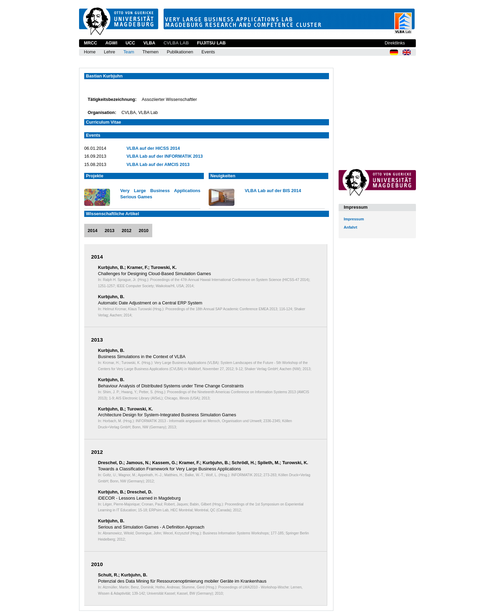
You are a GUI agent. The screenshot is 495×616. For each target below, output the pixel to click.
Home (90, 51)
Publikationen (180, 51)
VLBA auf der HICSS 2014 (153, 148)
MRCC (90, 42)
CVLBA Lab (176, 42)
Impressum (354, 219)
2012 (126, 230)
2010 (143, 230)
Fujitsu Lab (211, 42)
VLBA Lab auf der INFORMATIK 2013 (164, 156)
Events (208, 51)
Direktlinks (395, 42)
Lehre (109, 51)
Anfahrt (350, 227)
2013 (109, 230)
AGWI (111, 42)
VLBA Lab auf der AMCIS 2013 (157, 164)
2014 (92, 230)
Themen (150, 51)
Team (128, 51)
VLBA (149, 42)
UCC (130, 42)
